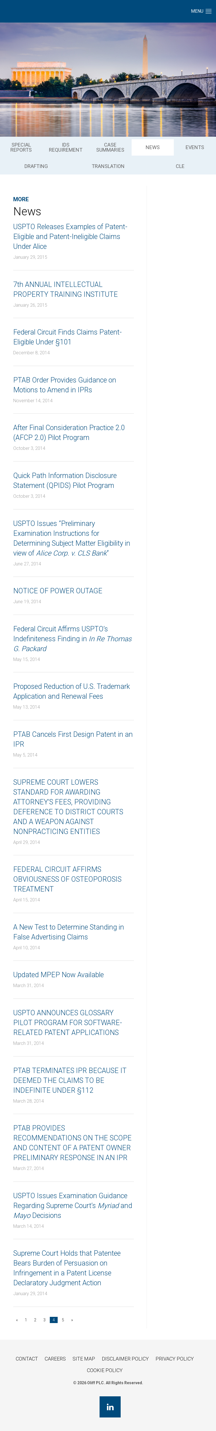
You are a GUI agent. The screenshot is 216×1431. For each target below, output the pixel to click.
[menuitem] (21, 147)
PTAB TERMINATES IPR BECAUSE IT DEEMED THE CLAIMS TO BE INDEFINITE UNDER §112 (70, 1080)
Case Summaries (110, 147)
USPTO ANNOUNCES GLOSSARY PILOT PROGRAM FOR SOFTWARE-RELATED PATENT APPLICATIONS (67, 1023)
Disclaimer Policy (125, 1359)
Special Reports (21, 147)
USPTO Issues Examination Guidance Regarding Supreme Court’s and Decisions (72, 1206)
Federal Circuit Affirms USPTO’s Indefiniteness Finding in (72, 639)
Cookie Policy (105, 1370)
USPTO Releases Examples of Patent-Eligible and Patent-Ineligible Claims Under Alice (70, 237)
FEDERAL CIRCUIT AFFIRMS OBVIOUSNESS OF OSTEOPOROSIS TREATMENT (67, 879)
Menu (201, 11)
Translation (108, 166)
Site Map (84, 1359)
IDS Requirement (65, 147)
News (153, 147)
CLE (180, 166)
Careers (55, 1359)
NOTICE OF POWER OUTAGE (57, 591)
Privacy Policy (175, 1359)
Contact (27, 1359)
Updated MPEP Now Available (58, 975)
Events (195, 147)
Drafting (36, 166)
